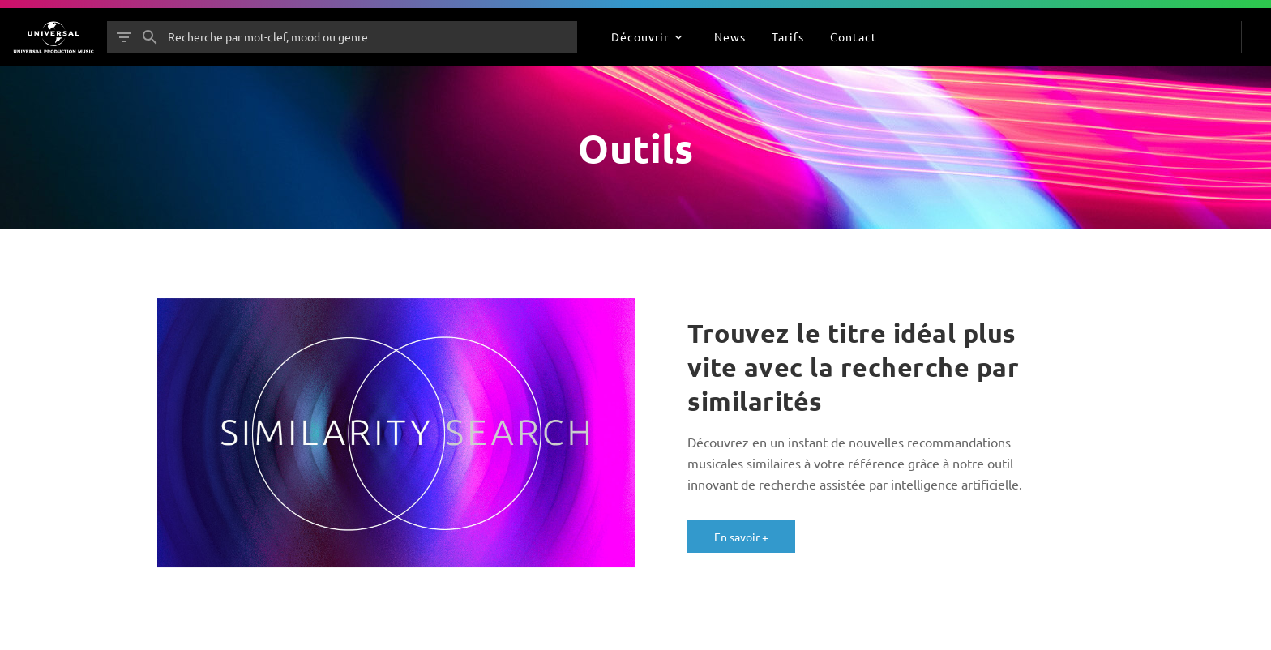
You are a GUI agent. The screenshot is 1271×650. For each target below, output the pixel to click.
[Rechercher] (150, 37)
